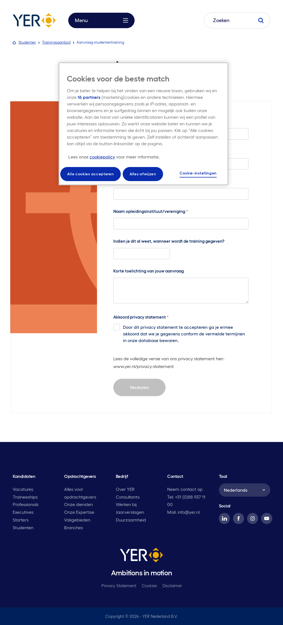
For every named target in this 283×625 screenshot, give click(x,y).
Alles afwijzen (143, 174)
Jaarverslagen (130, 512)
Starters (20, 519)
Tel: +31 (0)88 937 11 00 (186, 500)
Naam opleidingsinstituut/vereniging (150, 211)
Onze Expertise (79, 512)
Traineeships (25, 496)
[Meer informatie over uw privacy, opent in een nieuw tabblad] (114, 156)
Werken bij (126, 504)
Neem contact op (185, 489)
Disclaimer (172, 585)
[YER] (141, 556)
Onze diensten (78, 504)
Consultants (128, 496)
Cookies (149, 585)
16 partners (89, 97)
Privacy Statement (118, 585)
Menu (101, 20)
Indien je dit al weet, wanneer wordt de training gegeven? (168, 241)
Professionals (25, 504)
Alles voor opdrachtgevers (80, 493)
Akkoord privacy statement (141, 316)
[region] (143, 123)
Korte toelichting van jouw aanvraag (148, 271)
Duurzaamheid (131, 519)
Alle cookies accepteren (90, 174)
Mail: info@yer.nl (183, 512)
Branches (73, 527)
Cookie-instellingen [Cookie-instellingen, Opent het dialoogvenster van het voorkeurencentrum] (198, 173)
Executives (23, 512)
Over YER (125, 489)
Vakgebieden (77, 519)
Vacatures (23, 489)
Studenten (23, 527)
